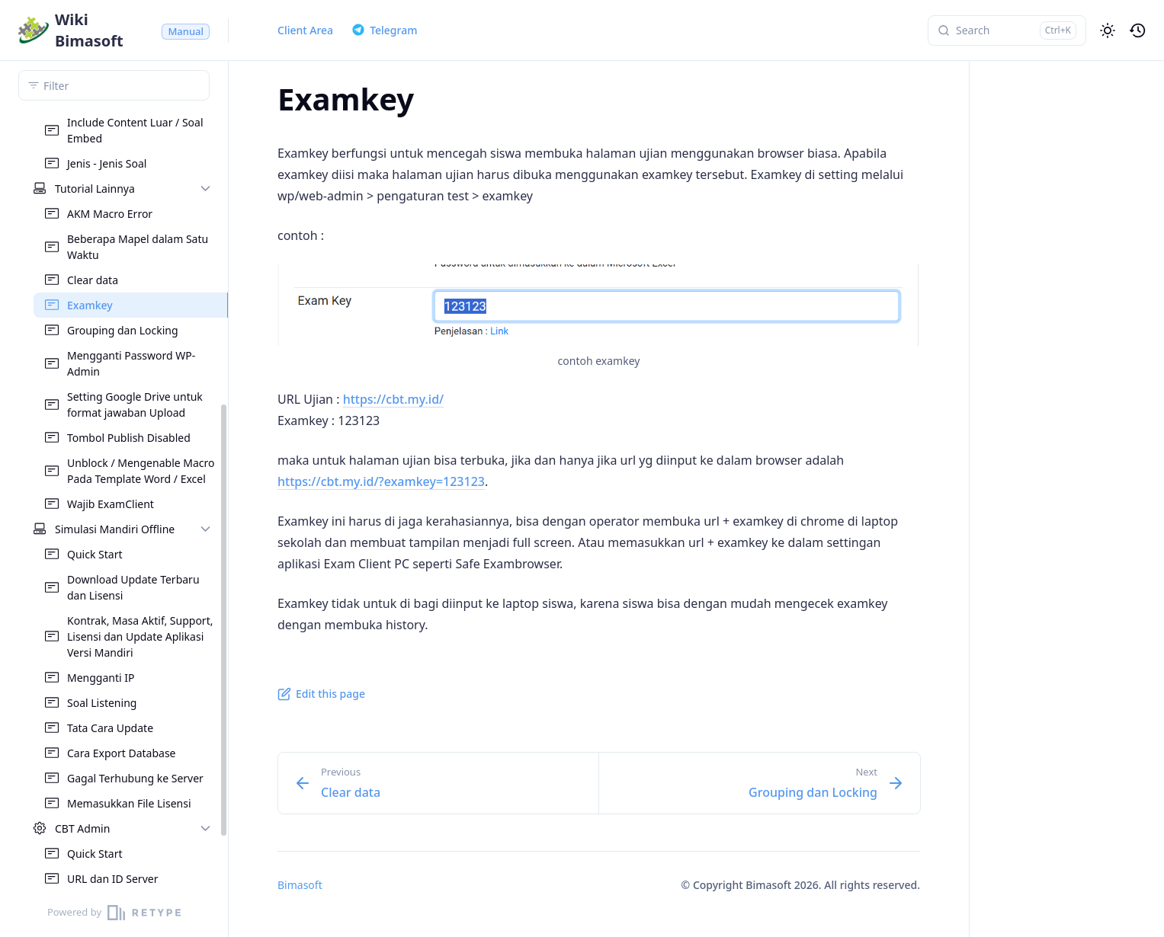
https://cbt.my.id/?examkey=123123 (381, 481)
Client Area (305, 30)
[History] (1138, 30)
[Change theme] (1107, 30)
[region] (114, 499)
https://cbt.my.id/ (393, 399)
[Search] (1007, 30)
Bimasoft (299, 885)
